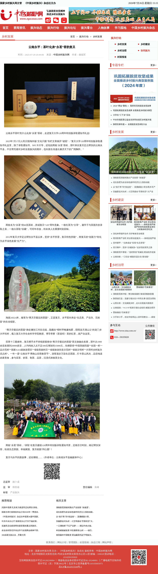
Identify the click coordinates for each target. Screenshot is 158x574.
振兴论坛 (70, 27)
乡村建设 (145, 44)
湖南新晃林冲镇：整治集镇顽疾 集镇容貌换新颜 (133, 294)
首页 (5, 27)
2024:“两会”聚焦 (120, 106)
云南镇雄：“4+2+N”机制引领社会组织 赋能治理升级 (134, 308)
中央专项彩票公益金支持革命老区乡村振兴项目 (132, 120)
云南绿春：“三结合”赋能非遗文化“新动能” (131, 257)
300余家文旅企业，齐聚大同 (14, 535)
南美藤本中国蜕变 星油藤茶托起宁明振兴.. (74, 535)
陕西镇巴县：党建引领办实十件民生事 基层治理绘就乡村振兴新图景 (134, 299)
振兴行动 (53, 27)
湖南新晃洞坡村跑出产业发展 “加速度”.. (73, 507)
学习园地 (120, 27)
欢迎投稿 (84, 542)
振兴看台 (87, 27)
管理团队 (73, 542)
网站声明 (106, 542)
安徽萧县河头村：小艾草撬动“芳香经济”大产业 (133, 192)
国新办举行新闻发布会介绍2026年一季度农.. (20, 512)
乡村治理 (121, 50)
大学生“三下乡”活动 (121, 115)
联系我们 (50, 542)
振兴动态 (36, 27)
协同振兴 (145, 50)
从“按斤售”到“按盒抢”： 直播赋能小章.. (73, 517)
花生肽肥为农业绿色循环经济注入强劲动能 (131, 182)
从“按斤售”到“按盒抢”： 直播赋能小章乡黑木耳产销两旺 (134, 187)
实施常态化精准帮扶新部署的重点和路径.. (19, 526)
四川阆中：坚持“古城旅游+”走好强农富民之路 (132, 247)
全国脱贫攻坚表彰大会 (137, 124)
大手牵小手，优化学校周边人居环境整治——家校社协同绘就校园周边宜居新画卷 (134, 317)
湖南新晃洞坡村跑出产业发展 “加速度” (133, 172)
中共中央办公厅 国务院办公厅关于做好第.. (20, 521)
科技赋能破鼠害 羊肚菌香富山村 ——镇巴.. (74, 530)
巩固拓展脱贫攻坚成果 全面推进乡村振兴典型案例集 (132, 110)
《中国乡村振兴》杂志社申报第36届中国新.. (20, 517)
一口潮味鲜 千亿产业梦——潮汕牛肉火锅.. (74, 526)
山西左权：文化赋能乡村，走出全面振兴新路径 (133, 303)
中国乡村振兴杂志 (143, 27)
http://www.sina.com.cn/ (125, 330)
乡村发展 (97, 36)
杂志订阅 (95, 542)
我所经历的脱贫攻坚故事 (140, 106)
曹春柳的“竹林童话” (121, 312)
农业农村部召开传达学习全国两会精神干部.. (20, 530)
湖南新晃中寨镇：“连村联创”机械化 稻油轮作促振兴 (134, 252)
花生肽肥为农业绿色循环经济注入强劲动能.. (75, 512)
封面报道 (121, 57)
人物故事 (104, 27)
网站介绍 (61, 542)
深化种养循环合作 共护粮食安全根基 (128, 234)
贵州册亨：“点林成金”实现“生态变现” (129, 243)
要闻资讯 (19, 27)
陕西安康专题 (119, 124)
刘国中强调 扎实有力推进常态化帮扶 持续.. (20, 507)
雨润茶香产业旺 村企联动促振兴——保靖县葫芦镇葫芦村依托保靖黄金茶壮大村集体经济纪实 (134, 238)
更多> (153, 65)
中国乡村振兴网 (61, 54)
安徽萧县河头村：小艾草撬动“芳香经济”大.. (74, 521)
